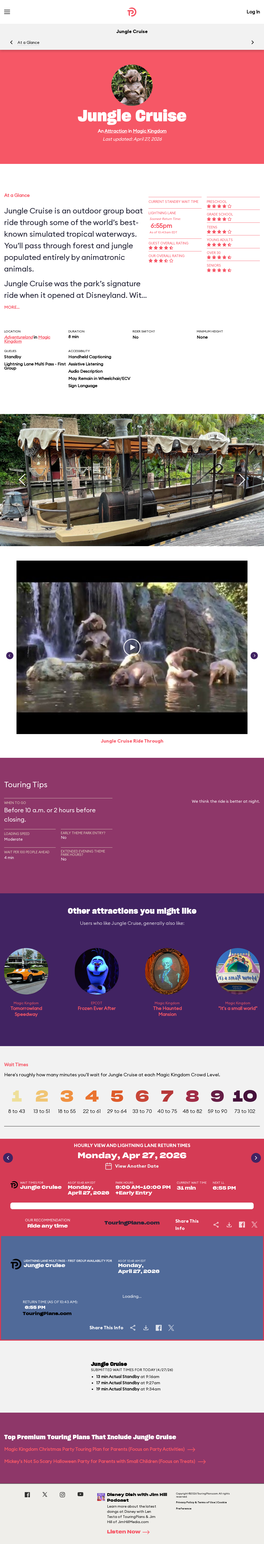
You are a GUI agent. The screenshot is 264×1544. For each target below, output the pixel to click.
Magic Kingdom (150, 131)
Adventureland (18, 337)
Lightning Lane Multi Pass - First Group (35, 366)
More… (12, 307)
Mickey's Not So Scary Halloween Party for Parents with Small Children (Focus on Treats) (105, 1461)
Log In (253, 12)
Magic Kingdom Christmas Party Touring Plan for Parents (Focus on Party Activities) (99, 1449)
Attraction (115, 131)
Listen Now (130, 1532)
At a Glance (28, 42)
